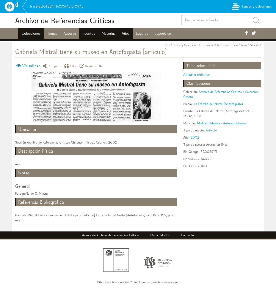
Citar (71, 66)
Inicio (167, 45)
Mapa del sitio (160, 235)
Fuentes (88, 33)
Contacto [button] (187, 235)
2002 (195, 137)
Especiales (163, 33)
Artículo (254, 45)
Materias (108, 33)
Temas (52, 33)
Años (125, 33)
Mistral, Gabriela (208, 123)
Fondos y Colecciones (185, 45)
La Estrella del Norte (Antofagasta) (218, 104)
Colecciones (31, 33)
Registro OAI (92, 66)
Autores (70, 33)
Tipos (243, 45)
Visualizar (31, 66)
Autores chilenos (196, 74)
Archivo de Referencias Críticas (64, 20)
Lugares (142, 33)
